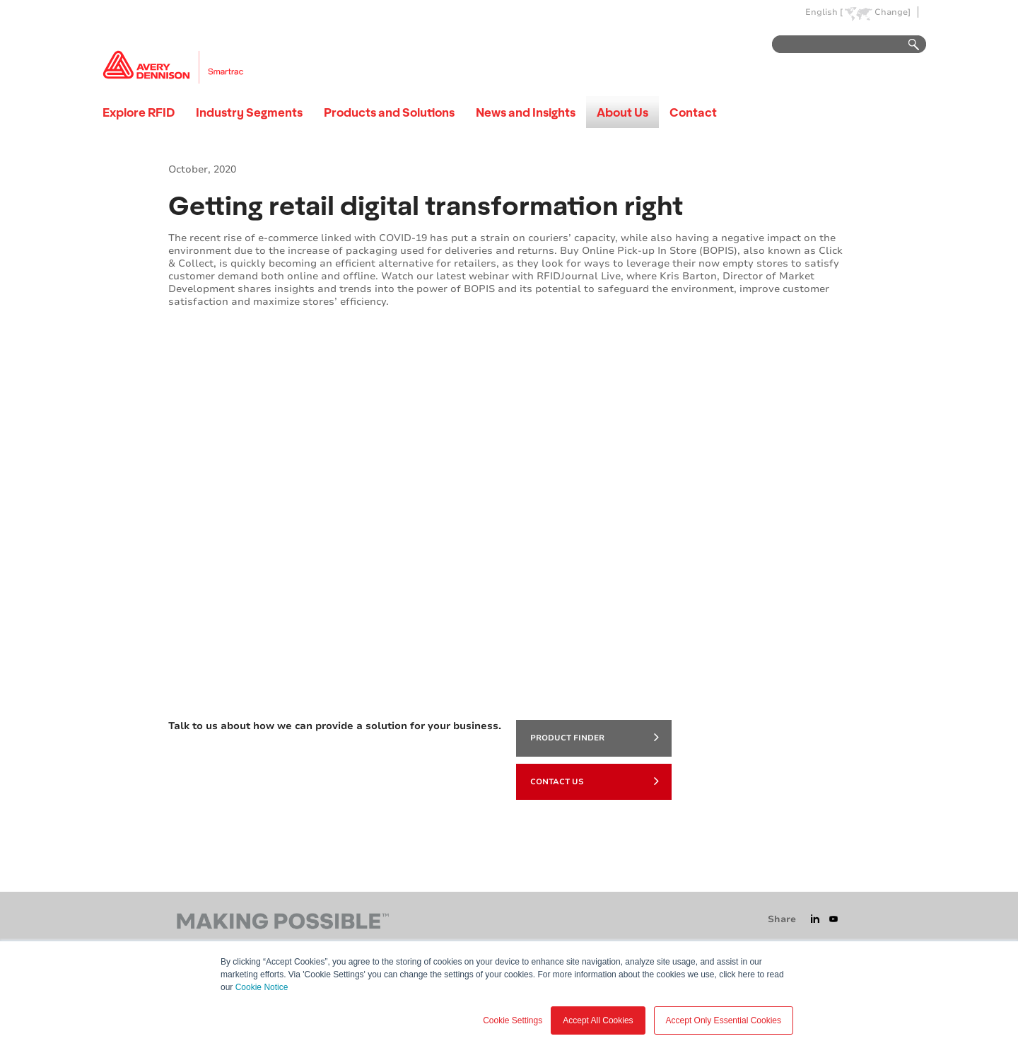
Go (907, 44)
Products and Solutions (389, 112)
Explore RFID (139, 112)
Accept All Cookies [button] (598, 1020)
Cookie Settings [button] (512, 1020)
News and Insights (525, 112)
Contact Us (594, 781)
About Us (622, 112)
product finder (594, 737)
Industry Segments (249, 112)
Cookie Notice (261, 987)
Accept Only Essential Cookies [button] (723, 1020)
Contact (693, 112)
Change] (892, 12)
